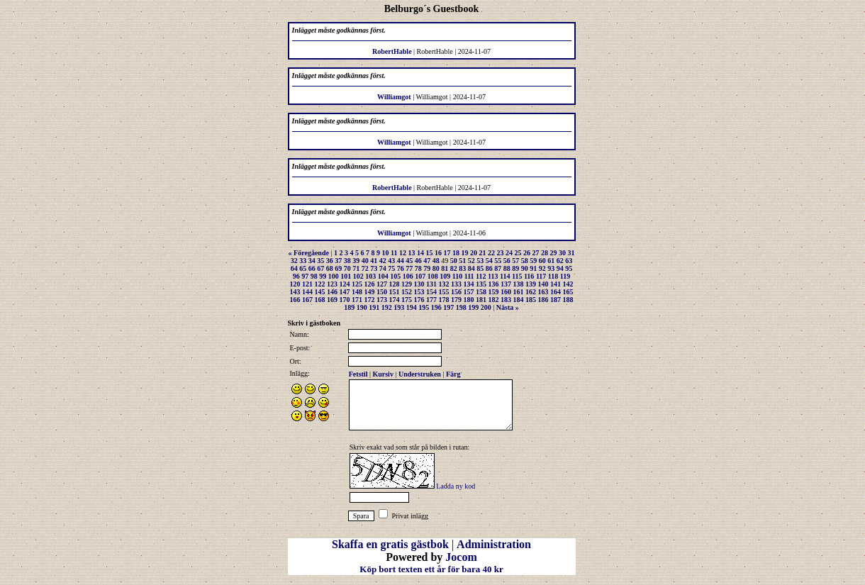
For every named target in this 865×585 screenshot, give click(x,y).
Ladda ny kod (455, 486)
